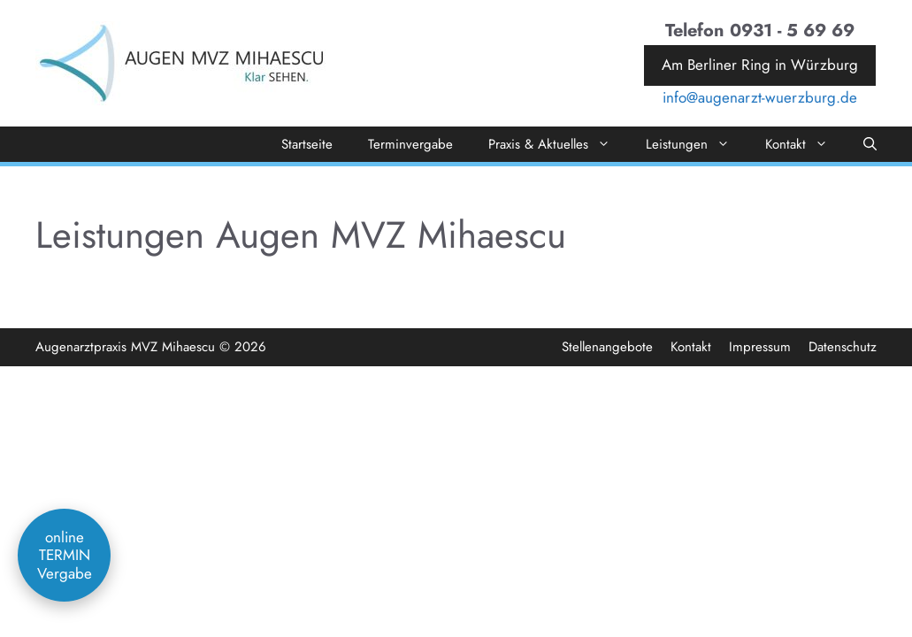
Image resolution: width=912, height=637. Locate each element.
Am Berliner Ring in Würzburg (760, 64)
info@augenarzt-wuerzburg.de (760, 97)
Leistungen (696, 144)
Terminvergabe (410, 144)
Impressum (760, 347)
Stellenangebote (607, 347)
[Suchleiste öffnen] (870, 144)
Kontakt (805, 144)
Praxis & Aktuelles (558, 144)
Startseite (307, 144)
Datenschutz (843, 347)
